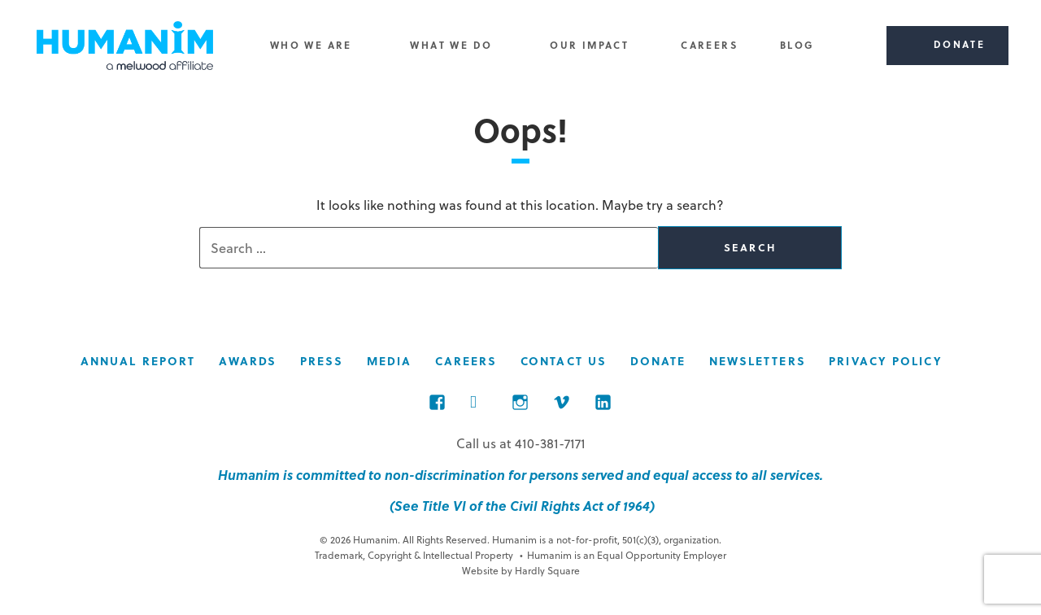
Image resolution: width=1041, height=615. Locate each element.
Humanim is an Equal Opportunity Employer (623, 555)
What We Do (451, 44)
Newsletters (757, 360)
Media (389, 360)
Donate (658, 360)
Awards (248, 360)
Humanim (125, 45)
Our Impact (589, 44)
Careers (709, 44)
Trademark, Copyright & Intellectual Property (414, 554)
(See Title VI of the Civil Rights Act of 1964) (520, 505)
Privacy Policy (885, 360)
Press (322, 360)
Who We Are (311, 44)
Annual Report (138, 360)
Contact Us (563, 360)
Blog (797, 44)
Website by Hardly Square (521, 570)
